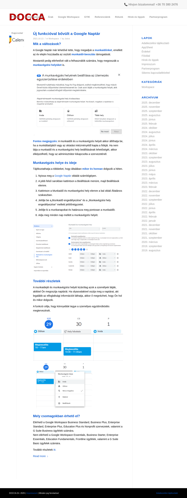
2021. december (151, 224)
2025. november (151, 106)
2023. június (148, 170)
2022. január (149, 220)
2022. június (148, 208)
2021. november (151, 229)
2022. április (148, 212)
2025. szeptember (152, 111)
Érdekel (146, 51)
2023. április (148, 178)
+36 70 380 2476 (167, 4)
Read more (41, 456)
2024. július (148, 136)
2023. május (148, 174)
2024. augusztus (151, 132)
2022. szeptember (152, 199)
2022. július (148, 203)
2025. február (149, 123)
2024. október (149, 127)
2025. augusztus (151, 115)
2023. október (149, 153)
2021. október (149, 233)
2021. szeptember (152, 237)
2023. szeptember (152, 157)
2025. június (148, 119)
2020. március (150, 241)
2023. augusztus (151, 161)
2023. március (150, 182)
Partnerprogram (150, 68)
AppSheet (147, 47)
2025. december (151, 102)
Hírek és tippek (150, 60)
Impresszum (148, 64)
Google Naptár (63, 175)
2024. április (148, 144)
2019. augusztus (151, 250)
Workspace (148, 87)
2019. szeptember (152, 246)
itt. (54, 449)
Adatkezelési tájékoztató (155, 43)
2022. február (149, 216)
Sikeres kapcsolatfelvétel (156, 72)
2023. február (149, 186)
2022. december (151, 191)
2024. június (148, 140)
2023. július (148, 165)
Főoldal (146, 55)
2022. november (151, 195)
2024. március (150, 149)
